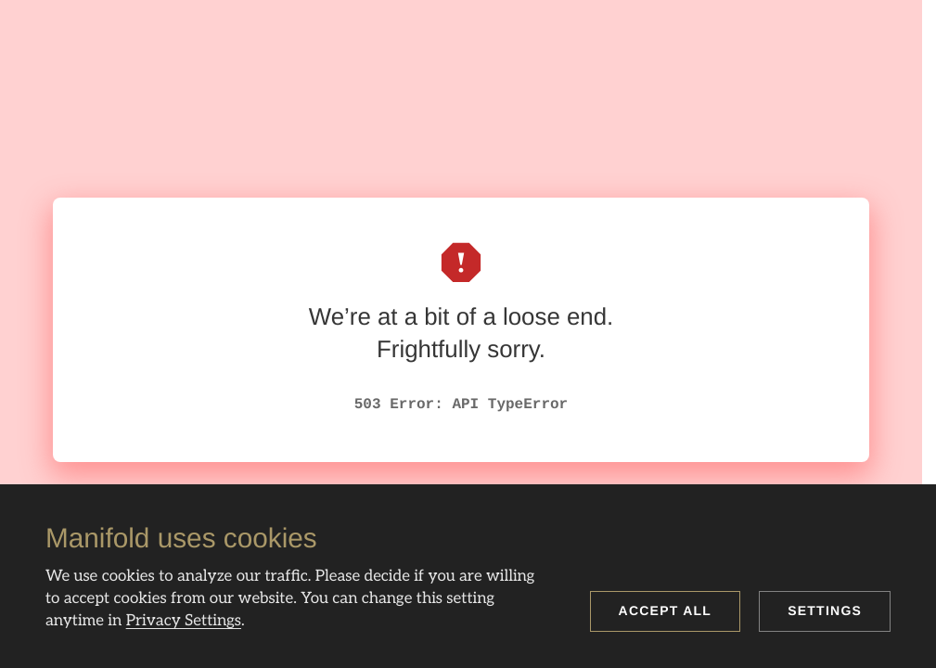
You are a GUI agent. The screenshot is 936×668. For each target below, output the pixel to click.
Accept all (665, 610)
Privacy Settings (183, 620)
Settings (825, 610)
